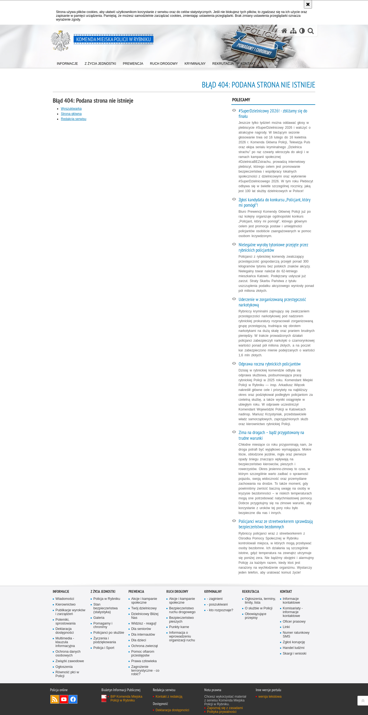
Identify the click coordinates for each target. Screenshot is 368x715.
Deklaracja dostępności (64, 631)
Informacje (61, 591)
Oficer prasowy (294, 621)
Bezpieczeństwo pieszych (181, 619)
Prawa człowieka (144, 661)
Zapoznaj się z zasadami (225, 708)
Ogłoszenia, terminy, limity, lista (260, 600)
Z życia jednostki (103, 591)
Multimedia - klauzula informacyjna (65, 642)
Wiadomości (64, 599)
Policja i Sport (103, 648)
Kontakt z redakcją (169, 696)
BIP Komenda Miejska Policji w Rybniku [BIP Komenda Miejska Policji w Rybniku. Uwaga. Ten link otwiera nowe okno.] (126, 698)
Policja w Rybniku (106, 599)
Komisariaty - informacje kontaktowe (293, 612)
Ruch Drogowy (177, 591)
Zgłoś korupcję (294, 642)
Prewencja (136, 591)
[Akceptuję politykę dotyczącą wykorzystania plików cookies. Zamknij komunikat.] (308, 4)
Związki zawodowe (69, 661)
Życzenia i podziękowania (104, 640)
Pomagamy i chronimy (102, 625)
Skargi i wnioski (294, 653)
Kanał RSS (54, 699)
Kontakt (286, 591)
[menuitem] (67, 62)
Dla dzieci (138, 640)
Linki (286, 627)
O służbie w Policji (258, 608)
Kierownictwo (65, 604)
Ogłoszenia (64, 667)
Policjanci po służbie (108, 633)
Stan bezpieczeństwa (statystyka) (105, 608)
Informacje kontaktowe (291, 600)
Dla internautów (143, 634)
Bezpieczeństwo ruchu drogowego (182, 610)
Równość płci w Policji (67, 674)
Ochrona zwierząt (144, 646)
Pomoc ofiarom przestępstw (142, 653)
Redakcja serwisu (73, 119)
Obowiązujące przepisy (255, 616)
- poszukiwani (217, 604)
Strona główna (71, 114)
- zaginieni (215, 599)
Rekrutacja (250, 591)
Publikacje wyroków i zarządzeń (70, 612)
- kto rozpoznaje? (220, 610)
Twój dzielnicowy (144, 608)
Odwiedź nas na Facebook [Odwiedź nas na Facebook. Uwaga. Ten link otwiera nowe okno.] (73, 699)
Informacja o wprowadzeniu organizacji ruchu (182, 636)
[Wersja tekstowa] (302, 30)
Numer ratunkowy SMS (296, 634)
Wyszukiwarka (71, 109)
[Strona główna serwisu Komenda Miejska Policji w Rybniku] (284, 30)
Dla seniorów (141, 629)
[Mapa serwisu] (293, 30)
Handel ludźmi (293, 648)
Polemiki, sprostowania (65, 621)
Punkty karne (179, 627)
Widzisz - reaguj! (143, 623)
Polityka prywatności (221, 712)
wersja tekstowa (269, 696)
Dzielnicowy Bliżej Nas (144, 616)
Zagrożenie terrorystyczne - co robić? (145, 670)
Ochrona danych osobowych (68, 653)
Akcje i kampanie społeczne (144, 600)
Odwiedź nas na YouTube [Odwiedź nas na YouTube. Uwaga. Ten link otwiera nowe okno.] (64, 699)
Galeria (98, 618)
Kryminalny (213, 591)
